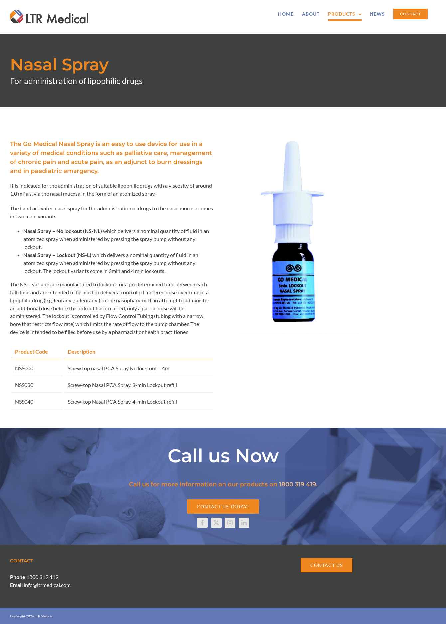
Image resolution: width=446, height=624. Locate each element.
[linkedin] (244, 523)
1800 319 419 (297, 484)
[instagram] (230, 523)
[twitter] (216, 523)
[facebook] (202, 523)
